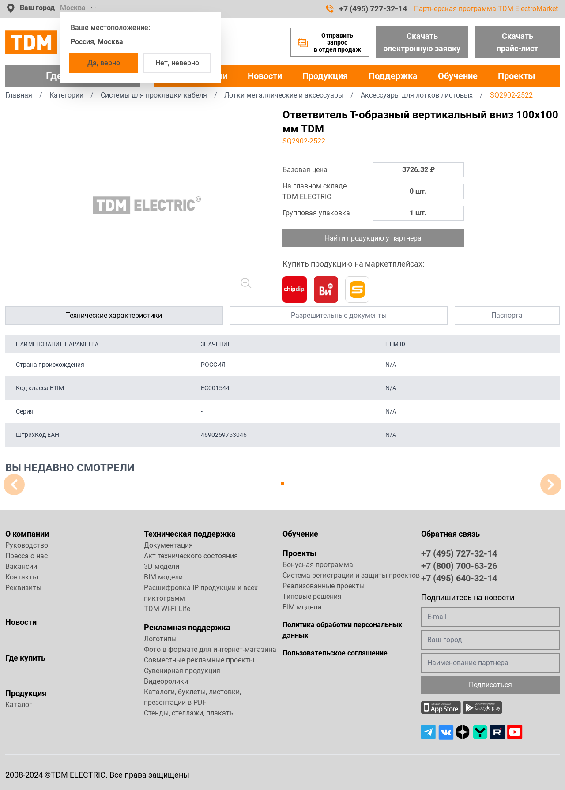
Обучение (458, 76)
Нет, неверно (177, 63)
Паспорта (507, 315)
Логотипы (160, 639)
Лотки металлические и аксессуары (283, 95)
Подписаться (490, 685)
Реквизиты (23, 587)
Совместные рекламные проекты (199, 660)
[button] (282, 483)
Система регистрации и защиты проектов (351, 575)
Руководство (26, 545)
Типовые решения (312, 596)
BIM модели (163, 577)
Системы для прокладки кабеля (154, 95)
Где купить (25, 657)
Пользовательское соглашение (335, 653)
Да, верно (103, 63)
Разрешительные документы (339, 315)
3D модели (161, 566)
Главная (18, 95)
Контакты (21, 577)
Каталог (18, 704)
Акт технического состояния (191, 556)
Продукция (325, 76)
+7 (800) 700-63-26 (459, 565)
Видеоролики (166, 681)
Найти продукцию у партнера (373, 238)
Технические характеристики (114, 315)
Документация (168, 545)
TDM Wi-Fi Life (167, 609)
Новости (265, 76)
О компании (27, 533)
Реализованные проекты (323, 586)
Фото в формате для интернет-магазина (210, 649)
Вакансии (21, 566)
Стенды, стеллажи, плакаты (189, 713)
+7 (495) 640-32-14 (459, 577)
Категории (66, 95)
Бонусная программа (317, 565)
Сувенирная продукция (182, 670)
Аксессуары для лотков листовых (417, 95)
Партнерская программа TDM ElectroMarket (486, 8)
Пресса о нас (26, 556)
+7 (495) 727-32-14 (366, 9)
